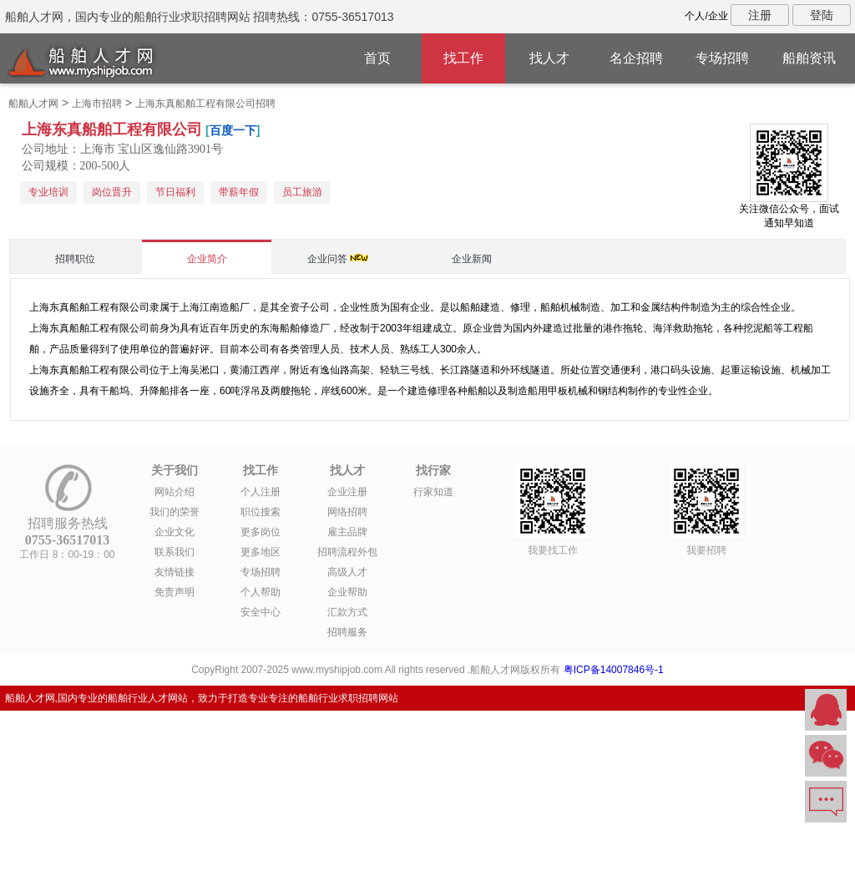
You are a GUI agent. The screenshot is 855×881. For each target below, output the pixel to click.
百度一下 (233, 130)
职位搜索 (260, 512)
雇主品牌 (347, 532)
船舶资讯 (809, 58)
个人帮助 (260, 592)
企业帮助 (347, 592)
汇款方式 (347, 612)
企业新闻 (472, 259)
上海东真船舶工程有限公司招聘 (205, 103)
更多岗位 (260, 532)
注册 (760, 15)
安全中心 (260, 612)
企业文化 (174, 532)
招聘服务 (347, 632)
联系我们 (174, 552)
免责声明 (174, 592)
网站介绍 (174, 492)
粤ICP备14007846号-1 (614, 670)
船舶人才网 (33, 103)
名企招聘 (636, 58)
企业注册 (347, 492)
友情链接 (174, 572)
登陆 (821, 15)
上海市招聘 (97, 103)
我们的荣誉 (174, 512)
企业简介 (207, 259)
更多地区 (260, 552)
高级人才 (347, 572)
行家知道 (433, 492)
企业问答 (327, 259)
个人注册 (260, 492)
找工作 (463, 58)
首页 (377, 58)
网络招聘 (347, 512)
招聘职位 (75, 259)
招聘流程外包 (347, 552)
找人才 (549, 58)
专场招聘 (722, 58)
